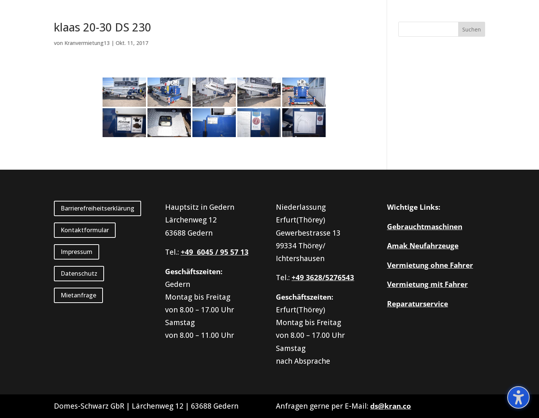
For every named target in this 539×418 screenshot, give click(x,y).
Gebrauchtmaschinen (424, 226)
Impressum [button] (76, 252)
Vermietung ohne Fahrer (430, 265)
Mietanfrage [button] (78, 295)
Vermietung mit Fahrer (427, 284)
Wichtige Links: (413, 207)
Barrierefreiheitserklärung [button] (97, 208)
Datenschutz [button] (79, 273)
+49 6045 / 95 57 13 (215, 252)
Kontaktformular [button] (85, 230)
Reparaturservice (417, 304)
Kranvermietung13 (87, 42)
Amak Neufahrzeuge (423, 246)
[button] (471, 29)
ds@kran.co (390, 406)
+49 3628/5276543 (323, 277)
